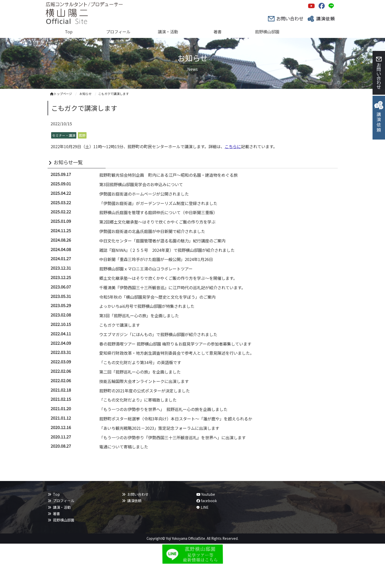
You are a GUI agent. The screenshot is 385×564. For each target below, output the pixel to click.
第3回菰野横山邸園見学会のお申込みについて (141, 184)
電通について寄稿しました (123, 447)
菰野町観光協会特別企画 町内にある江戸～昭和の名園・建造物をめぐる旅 (168, 175)
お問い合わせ (138, 494)
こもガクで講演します (119, 325)
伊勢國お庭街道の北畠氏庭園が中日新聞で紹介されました (152, 231)
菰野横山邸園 (63, 519)
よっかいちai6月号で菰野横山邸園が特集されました (146, 306)
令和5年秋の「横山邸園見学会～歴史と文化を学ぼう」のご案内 (157, 297)
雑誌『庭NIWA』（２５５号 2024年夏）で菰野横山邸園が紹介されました (167, 250)
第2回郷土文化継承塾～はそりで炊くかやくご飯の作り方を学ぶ (157, 222)
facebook (206, 500)
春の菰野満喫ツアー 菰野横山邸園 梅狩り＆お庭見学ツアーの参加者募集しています (175, 344)
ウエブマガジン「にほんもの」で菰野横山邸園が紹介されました (158, 334)
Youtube (205, 494)
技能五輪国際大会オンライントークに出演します (144, 381)
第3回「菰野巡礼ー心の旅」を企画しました (139, 315)
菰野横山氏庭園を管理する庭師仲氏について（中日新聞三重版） (158, 212)
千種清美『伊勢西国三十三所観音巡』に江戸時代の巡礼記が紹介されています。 (172, 287)
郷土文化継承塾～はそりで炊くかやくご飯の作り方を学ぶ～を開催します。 (168, 278)
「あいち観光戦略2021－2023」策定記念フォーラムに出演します (159, 428)
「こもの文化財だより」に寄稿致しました (138, 400)
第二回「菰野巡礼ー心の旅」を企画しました (140, 372)
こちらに (233, 146)
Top (56, 494)
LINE (205, 507)
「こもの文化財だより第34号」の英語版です (140, 362)
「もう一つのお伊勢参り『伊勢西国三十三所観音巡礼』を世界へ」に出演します (172, 437)
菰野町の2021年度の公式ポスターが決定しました (144, 391)
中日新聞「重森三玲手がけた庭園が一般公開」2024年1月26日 (156, 259)
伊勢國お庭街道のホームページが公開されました (144, 194)
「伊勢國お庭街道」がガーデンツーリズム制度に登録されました (158, 203)
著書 (56, 513)
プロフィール (63, 500)
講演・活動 (62, 507)
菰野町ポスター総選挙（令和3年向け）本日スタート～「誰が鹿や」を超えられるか (175, 419)
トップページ (61, 93)
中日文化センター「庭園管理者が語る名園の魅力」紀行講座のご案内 (162, 241)
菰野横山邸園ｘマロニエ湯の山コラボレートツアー (146, 269)
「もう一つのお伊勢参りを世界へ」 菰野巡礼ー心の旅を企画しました (163, 409)
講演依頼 (134, 500)
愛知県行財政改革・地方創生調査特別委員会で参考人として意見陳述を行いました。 (176, 353)
